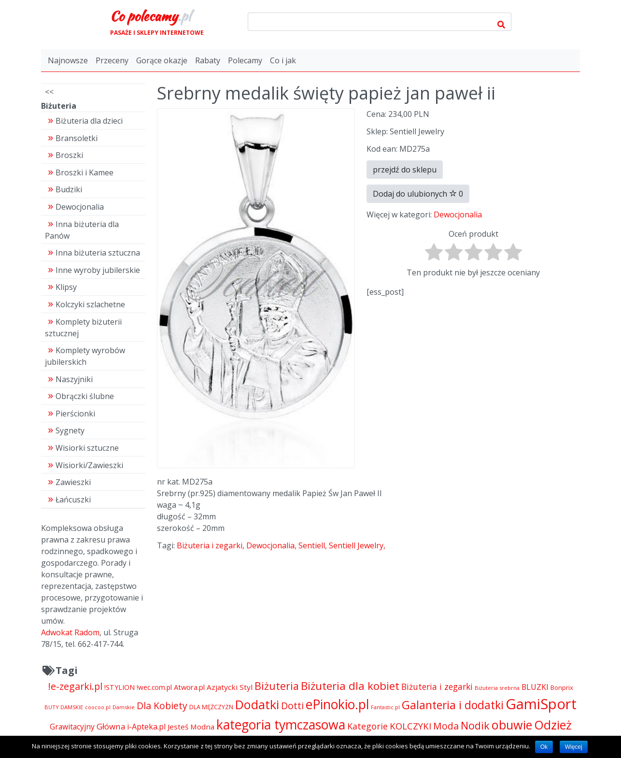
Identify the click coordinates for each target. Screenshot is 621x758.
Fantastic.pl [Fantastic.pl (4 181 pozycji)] (385, 707)
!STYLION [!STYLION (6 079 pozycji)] (119, 687)
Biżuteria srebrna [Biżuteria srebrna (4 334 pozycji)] (497, 687)
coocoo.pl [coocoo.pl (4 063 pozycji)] (98, 707)
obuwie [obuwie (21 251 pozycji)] (512, 724)
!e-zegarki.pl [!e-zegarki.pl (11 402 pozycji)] (75, 686)
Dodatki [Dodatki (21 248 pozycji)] (257, 704)
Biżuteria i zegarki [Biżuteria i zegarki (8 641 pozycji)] (437, 686)
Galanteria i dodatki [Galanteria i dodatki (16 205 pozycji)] (453, 705)
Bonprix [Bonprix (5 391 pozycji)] (561, 687)
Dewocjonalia (458, 214)
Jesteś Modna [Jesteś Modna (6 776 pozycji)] (191, 726)
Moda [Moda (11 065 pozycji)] (446, 725)
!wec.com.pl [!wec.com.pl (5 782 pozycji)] (154, 687)
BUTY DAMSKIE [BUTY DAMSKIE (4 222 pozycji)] (63, 707)
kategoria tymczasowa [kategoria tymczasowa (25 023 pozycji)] (280, 724)
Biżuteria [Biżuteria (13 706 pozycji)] (276, 686)
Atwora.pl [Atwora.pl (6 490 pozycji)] (189, 687)
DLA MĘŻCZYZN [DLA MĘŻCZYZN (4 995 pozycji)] (211, 707)
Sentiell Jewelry (356, 545)
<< (49, 91)
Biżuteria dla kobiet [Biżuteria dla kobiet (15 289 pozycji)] (350, 685)
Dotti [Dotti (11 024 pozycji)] (292, 705)
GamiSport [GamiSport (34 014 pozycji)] (541, 704)
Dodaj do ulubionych (418, 193)
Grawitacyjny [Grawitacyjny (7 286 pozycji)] (72, 726)
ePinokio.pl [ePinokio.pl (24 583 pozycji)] (337, 704)
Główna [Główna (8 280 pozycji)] (111, 726)
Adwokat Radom (70, 632)
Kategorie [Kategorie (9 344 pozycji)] (367, 726)
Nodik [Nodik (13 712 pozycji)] (475, 725)
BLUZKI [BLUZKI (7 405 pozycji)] (535, 687)
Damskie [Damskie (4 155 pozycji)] (124, 707)
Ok (544, 747)
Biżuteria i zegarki (209, 545)
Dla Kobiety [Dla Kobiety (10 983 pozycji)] (162, 705)
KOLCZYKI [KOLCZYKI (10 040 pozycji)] (410, 726)
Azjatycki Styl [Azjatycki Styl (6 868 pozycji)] (230, 687)
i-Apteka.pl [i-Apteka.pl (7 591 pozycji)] (146, 726)
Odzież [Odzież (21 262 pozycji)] (553, 724)
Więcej (573, 747)
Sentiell (311, 545)
